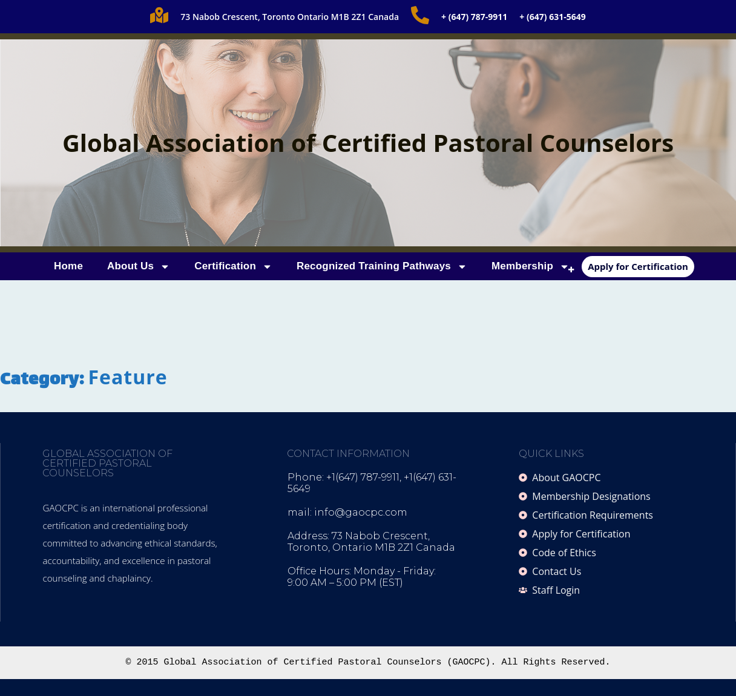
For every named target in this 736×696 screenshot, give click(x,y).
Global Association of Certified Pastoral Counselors (368, 142)
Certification (233, 266)
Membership (530, 266)
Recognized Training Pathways (382, 266)
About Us (138, 266)
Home (68, 266)
